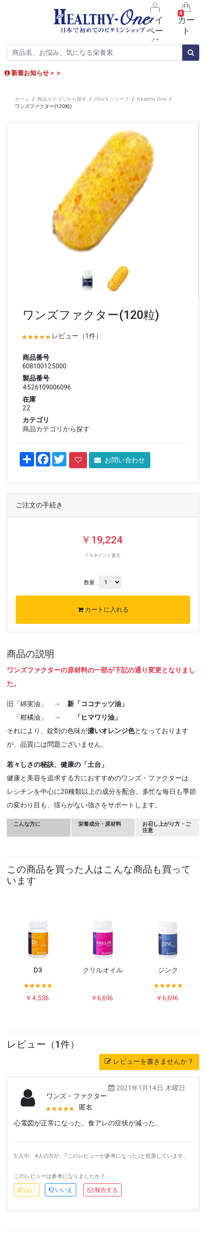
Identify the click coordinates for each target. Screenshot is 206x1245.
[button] (21, 223)
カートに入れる (103, 609)
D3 (38, 970)
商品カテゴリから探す (62, 99)
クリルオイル (103, 970)
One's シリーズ (111, 99)
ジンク (168, 970)
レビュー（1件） (77, 335)
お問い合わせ (119, 460)
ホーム (22, 99)
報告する (103, 1190)
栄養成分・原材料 (99, 823)
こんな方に (26, 823)
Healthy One (152, 99)
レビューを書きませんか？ (149, 1061)
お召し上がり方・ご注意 (166, 826)
